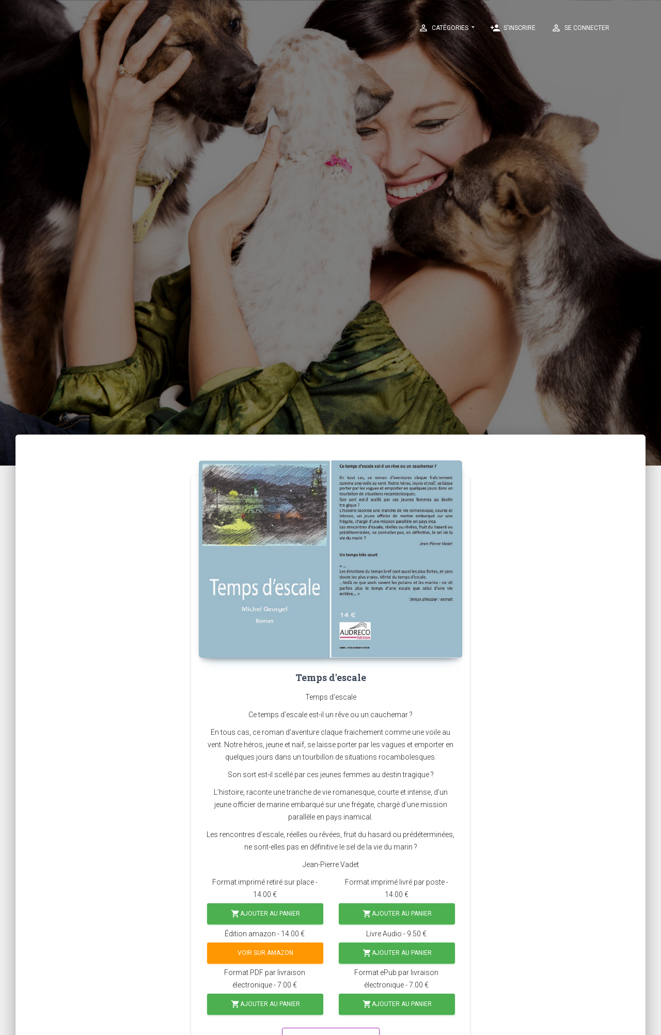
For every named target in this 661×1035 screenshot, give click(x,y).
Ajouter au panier (265, 914)
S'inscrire (513, 28)
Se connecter (580, 28)
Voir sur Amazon (265, 952)
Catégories (444, 28)
